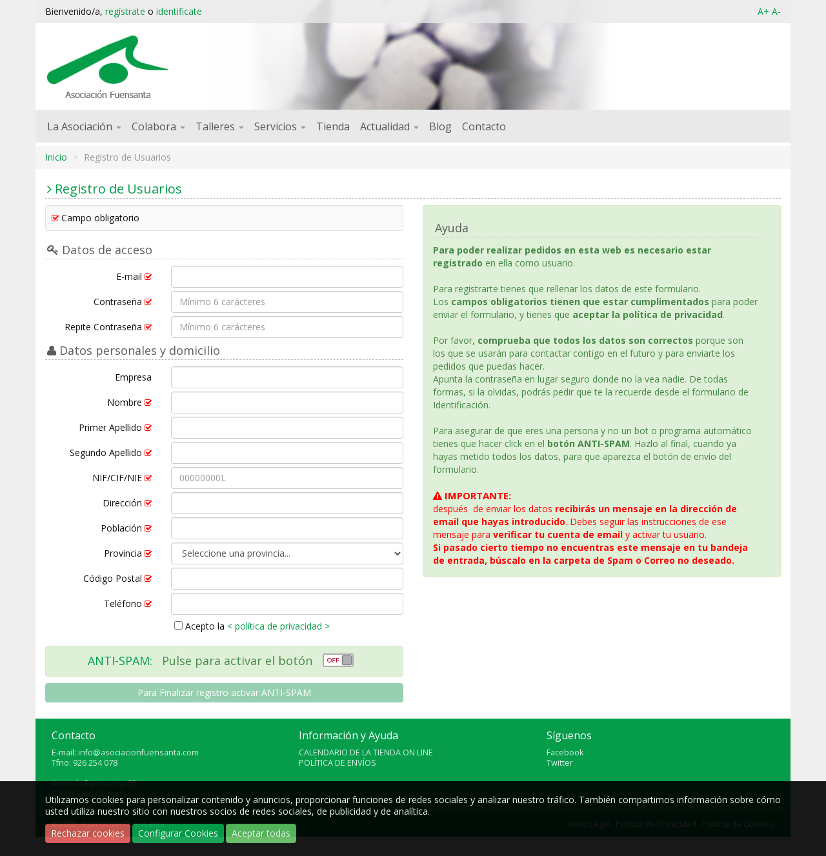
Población (126, 528)
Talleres (220, 126)
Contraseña (123, 301)
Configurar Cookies (178, 833)
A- (776, 11)
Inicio (56, 157)
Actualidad (389, 126)
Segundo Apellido (111, 452)
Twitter (560, 762)
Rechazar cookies (88, 833)
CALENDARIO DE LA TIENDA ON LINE (366, 752)
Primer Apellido (115, 427)
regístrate (125, 11)
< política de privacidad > (278, 626)
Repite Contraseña (108, 327)
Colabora (158, 126)
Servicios (280, 126)
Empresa (133, 377)
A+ (763, 11)
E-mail (134, 276)
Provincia (128, 553)
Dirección (127, 503)
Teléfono (128, 603)
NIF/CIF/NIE (122, 478)
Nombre (129, 402)
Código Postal (117, 578)
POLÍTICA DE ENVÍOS (337, 762)
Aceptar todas (261, 833)
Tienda (333, 126)
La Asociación (84, 126)
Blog (440, 126)
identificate (179, 11)
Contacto (484, 126)
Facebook (565, 752)
